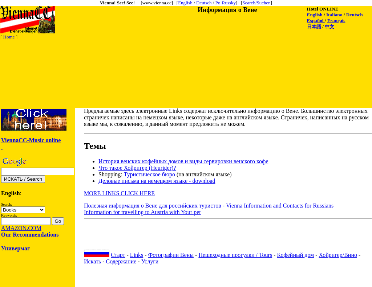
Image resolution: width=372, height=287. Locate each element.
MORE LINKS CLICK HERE (119, 193)
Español (316, 20)
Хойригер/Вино (338, 255)
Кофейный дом (295, 255)
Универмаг (15, 248)
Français (336, 20)
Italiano (335, 14)
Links (136, 255)
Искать (92, 261)
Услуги (150, 261)
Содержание (121, 261)
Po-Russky (225, 2)
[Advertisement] (132, 57)
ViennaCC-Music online (31, 140)
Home (9, 37)
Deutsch (204, 2)
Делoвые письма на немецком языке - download (156, 181)
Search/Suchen (257, 2)
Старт (118, 255)
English (185, 2)
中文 (329, 26)
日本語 (314, 26)
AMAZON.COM (21, 228)
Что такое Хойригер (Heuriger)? (137, 168)
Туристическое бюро (149, 174)
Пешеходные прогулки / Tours (235, 255)
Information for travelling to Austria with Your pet (142, 212)
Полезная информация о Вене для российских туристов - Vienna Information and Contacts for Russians (208, 205)
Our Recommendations (29, 234)
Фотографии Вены (171, 255)
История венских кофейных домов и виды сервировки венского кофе (183, 161)
